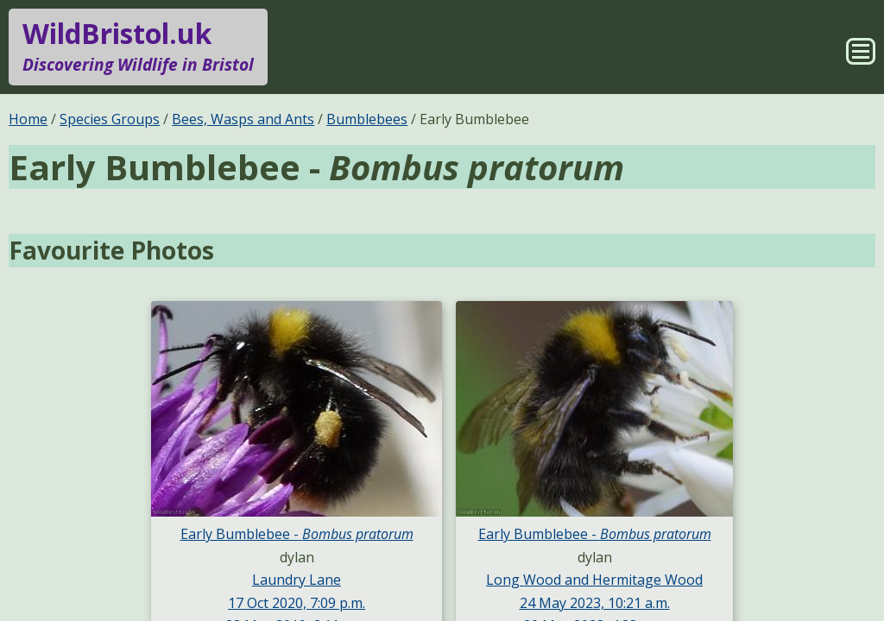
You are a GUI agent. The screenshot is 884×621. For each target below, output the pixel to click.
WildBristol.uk (138, 46)
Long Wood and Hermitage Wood (594, 579)
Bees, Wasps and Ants (243, 119)
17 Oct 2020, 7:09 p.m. (296, 602)
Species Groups (110, 119)
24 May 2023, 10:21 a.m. (595, 602)
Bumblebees (366, 119)
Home (28, 119)
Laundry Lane (296, 579)
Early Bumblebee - (297, 533)
